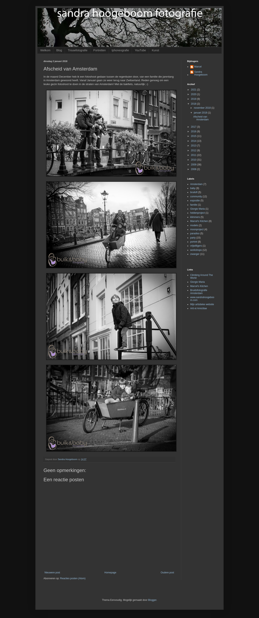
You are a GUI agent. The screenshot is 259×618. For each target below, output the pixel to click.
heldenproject (197, 212)
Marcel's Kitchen (199, 221)
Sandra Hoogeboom (200, 73)
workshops (196, 250)
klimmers (195, 217)
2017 (194, 126)
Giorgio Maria (197, 208)
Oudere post (167, 572)
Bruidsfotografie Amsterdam (198, 291)
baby (192, 188)
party (193, 237)
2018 (194, 103)
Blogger (152, 600)
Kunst (155, 50)
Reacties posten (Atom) (72, 578)
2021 (194, 89)
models (194, 225)
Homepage (110, 572)
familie (193, 204)
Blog (59, 50)
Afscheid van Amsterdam (201, 118)
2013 (194, 145)
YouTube (140, 50)
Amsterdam (196, 184)
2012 (194, 150)
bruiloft (193, 192)
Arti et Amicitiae (198, 308)
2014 (194, 141)
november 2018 (202, 107)
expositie (195, 200)
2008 (194, 169)
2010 (194, 159)
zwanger (194, 254)
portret (193, 241)
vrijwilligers (196, 245)
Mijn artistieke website (202, 304)
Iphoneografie (120, 50)
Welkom (45, 50)
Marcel (198, 66)
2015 (194, 136)
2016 (194, 131)
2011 (194, 155)
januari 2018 (201, 112)
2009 (194, 164)
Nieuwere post (52, 572)
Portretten (99, 50)
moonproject (197, 229)
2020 (194, 94)
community (196, 196)
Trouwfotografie (77, 50)
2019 (194, 99)
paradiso (195, 233)
